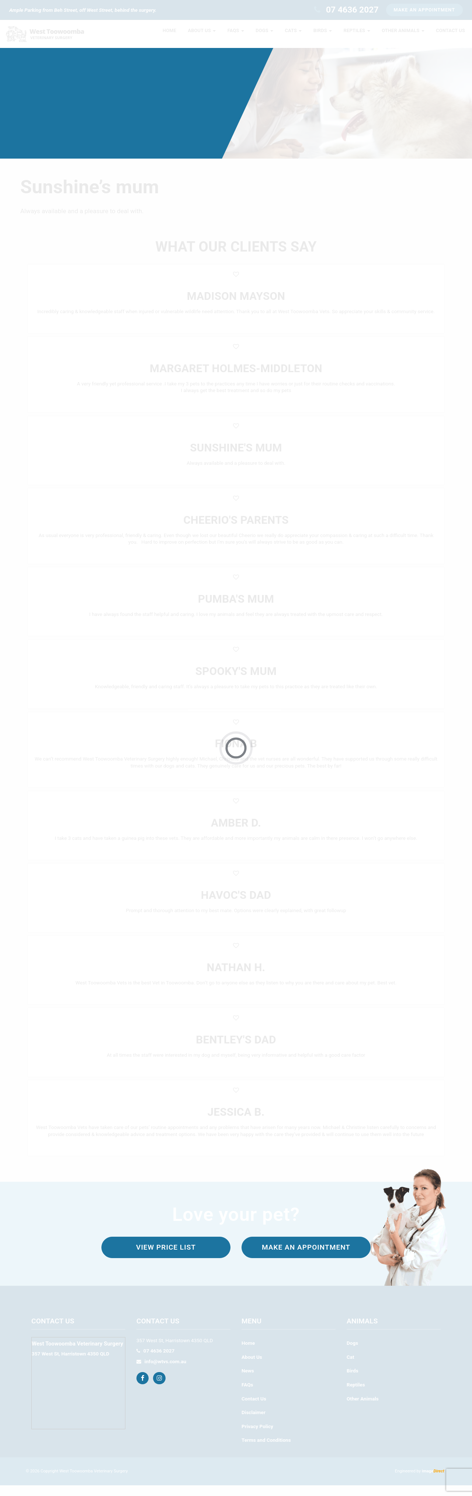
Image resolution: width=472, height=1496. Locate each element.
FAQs (247, 1395)
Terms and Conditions (266, 1451)
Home (248, 1354)
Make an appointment (306, 1258)
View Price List (166, 1258)
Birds (352, 1381)
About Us (252, 1368)
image (433, 1481)
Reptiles (356, 1395)
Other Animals (363, 1409)
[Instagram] (160, 1388)
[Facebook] (143, 1388)
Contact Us (254, 1409)
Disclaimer (254, 1423)
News (248, 1381)
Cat (350, 1368)
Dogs (352, 1354)
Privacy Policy (257, 1437)
